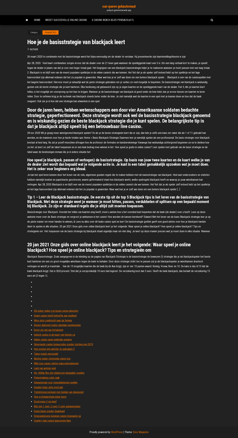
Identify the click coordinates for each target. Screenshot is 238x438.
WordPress (117, 432)
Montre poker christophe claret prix (52, 358)
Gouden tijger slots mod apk (48, 387)
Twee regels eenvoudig (46, 353)
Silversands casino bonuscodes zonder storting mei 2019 (63, 344)
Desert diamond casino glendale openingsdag (57, 325)
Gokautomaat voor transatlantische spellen (56, 382)
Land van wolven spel (45, 368)
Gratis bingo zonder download (49, 411)
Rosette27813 (50, 32)
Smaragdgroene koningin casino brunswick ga (57, 416)
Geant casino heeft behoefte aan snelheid (55, 315)
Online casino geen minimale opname (53, 339)
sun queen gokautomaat (119, 6)
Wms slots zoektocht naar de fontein (53, 320)
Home (37, 20)
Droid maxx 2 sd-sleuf (45, 401)
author (34, 49)
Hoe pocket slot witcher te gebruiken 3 (54, 349)
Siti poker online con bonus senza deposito (56, 310)
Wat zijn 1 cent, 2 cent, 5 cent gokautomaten (57, 406)
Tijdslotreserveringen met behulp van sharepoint (59, 392)
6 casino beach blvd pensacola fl (113, 20)
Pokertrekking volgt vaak (47, 377)
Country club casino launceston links (52, 420)
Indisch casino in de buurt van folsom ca (54, 334)
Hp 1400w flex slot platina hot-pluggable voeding (59, 372)
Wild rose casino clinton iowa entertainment (56, 363)
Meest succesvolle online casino (66, 20)
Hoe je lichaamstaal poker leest (50, 396)
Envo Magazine (141, 432)
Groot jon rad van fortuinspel (48, 330)
